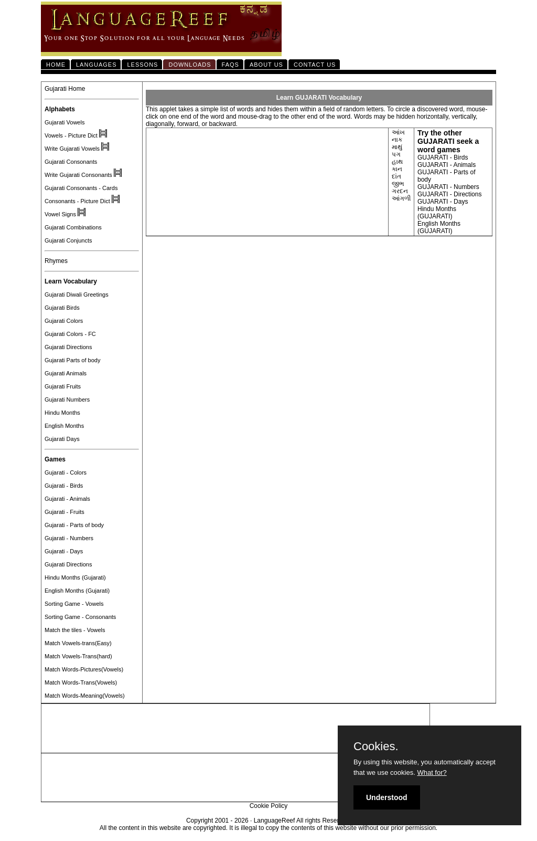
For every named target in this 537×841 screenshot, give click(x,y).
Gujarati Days (62, 439)
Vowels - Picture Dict (71, 135)
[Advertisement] (235, 728)
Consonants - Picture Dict (77, 201)
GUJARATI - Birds (442, 157)
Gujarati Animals (66, 373)
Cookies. (376, 746)
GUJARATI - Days (442, 201)
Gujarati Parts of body (72, 360)
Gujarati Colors (64, 321)
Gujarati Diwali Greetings (77, 294)
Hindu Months (62, 412)
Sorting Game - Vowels (74, 604)
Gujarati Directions (68, 347)
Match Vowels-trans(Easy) (78, 643)
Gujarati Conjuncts (68, 240)
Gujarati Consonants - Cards (81, 188)
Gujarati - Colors (66, 472)
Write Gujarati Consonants (78, 175)
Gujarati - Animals (67, 499)
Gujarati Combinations (73, 227)
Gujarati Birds (62, 307)
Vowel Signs (60, 214)
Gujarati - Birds (64, 485)
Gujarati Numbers (67, 399)
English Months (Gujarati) (77, 590)
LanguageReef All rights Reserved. (302, 820)
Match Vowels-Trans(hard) (78, 656)
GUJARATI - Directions (449, 194)
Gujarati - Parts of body (74, 525)
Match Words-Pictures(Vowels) (84, 669)
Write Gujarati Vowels (72, 148)
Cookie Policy (269, 806)
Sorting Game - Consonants (80, 617)
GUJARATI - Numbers (448, 187)
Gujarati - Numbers (69, 538)
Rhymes (56, 261)
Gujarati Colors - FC (70, 334)
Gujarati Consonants (71, 162)
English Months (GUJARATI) (438, 227)
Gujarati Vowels (64, 122)
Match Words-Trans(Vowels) (81, 682)
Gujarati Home (65, 88)
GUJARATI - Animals (446, 165)
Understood (386, 797)
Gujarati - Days (64, 551)
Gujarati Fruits (63, 386)
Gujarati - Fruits (64, 512)
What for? (431, 772)
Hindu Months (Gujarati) (75, 577)
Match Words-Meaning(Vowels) (85, 695)
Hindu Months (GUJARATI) (436, 212)
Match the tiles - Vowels (75, 630)
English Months (64, 426)
